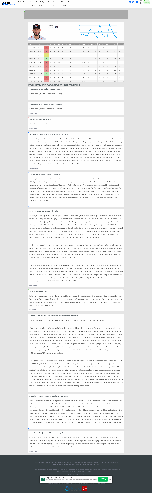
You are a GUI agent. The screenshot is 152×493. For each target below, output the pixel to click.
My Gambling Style (92, 458)
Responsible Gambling (108, 458)
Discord (71, 5)
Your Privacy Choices (62, 458)
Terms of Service (77, 458)
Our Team (27, 458)
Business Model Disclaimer (127, 458)
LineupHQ (27, 5)
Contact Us (36, 458)
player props (53, 38)
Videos (48, 5)
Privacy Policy (47, 458)
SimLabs (41, 5)
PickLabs (34, 5)
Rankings (55, 5)
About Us (18, 458)
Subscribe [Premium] (147, 2)
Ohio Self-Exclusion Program (76, 485)
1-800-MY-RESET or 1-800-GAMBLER (71, 483)
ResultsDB (63, 5)
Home (20, 5)
